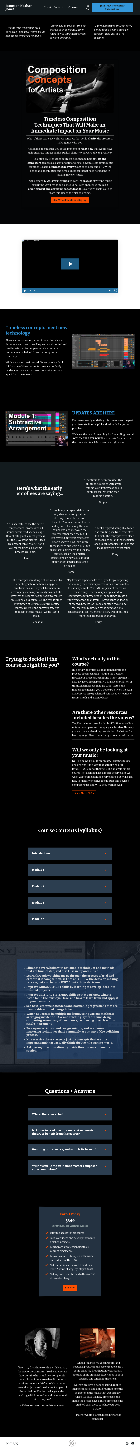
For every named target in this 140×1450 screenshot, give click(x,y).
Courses (73, 7)
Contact (58, 7)
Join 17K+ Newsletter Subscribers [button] (112, 7)
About (47, 7)
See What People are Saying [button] (70, 197)
